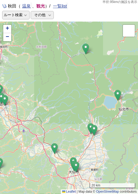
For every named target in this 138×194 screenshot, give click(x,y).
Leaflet (69, 191)
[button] (117, 95)
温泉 (26, 6)
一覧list (60, 6)
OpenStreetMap (107, 191)
